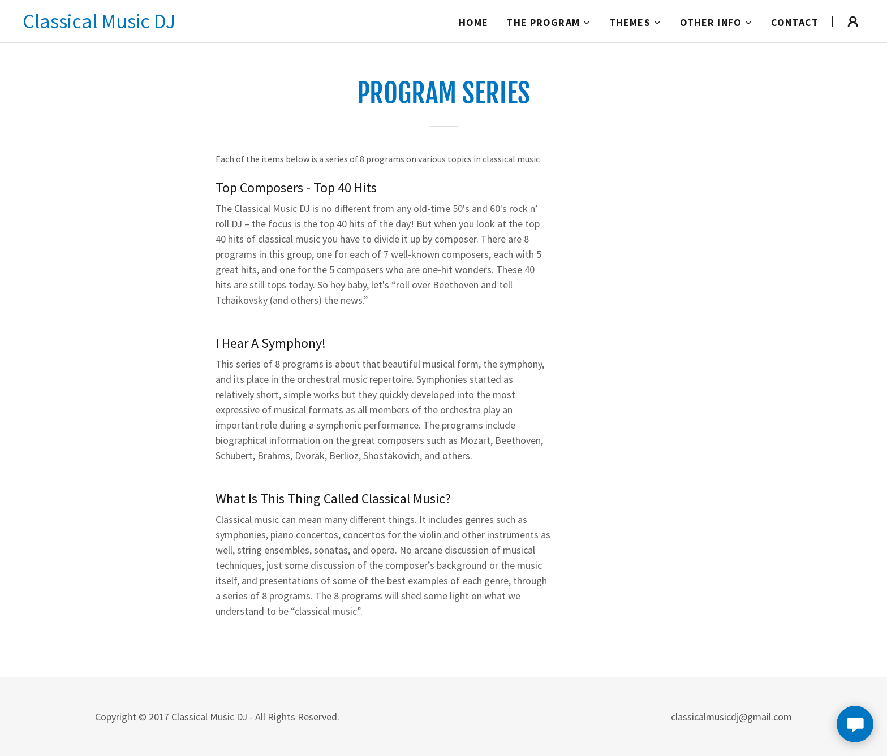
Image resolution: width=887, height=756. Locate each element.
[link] (99, 24)
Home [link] (474, 22)
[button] (548, 22)
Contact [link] (795, 22)
